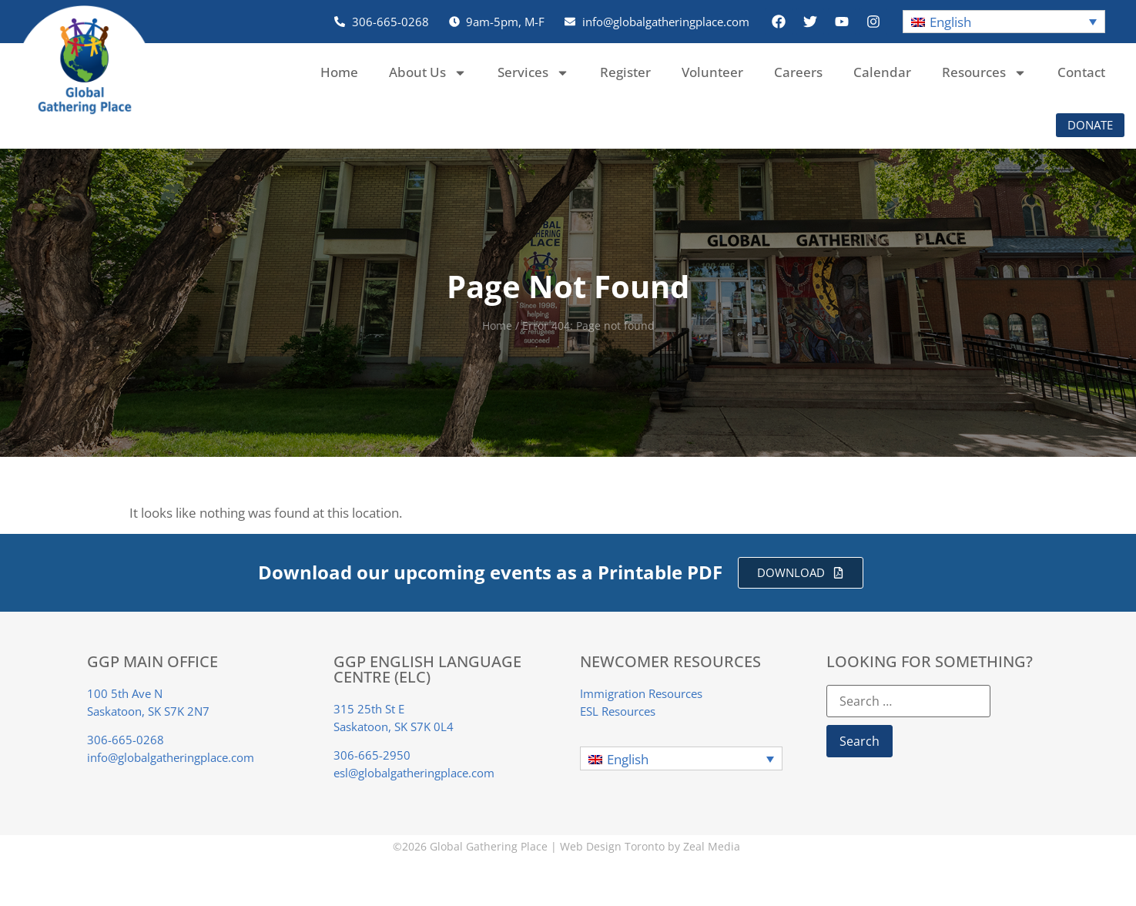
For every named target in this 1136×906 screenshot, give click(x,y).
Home (339, 72)
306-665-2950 (372, 755)
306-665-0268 (125, 739)
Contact (1081, 72)
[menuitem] (1004, 22)
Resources (984, 73)
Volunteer (712, 72)
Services (533, 73)
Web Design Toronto (612, 846)
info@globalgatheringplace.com (170, 757)
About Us (428, 73)
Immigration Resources (641, 693)
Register (625, 72)
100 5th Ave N (125, 693)
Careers (798, 72)
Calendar (882, 72)
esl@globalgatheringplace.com (413, 772)
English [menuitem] (950, 22)
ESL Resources (617, 711)
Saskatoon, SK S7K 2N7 (148, 711)
